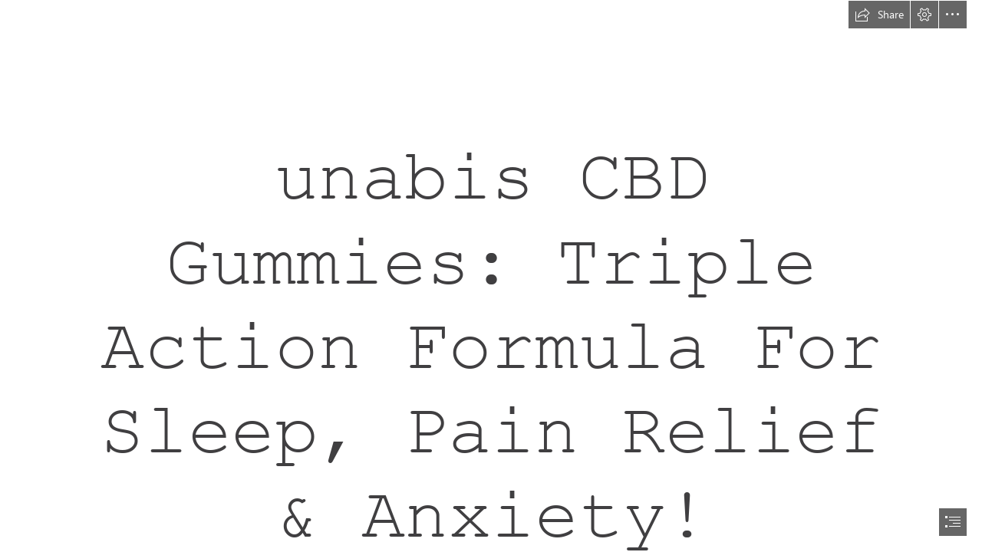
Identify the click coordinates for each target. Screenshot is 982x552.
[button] (879, 14)
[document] (491, 276)
